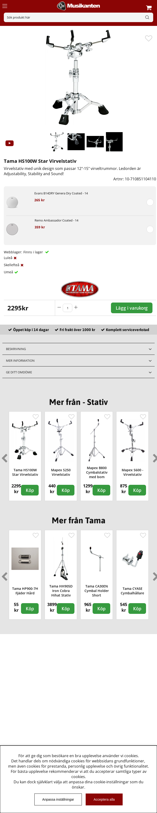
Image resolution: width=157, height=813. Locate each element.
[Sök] (78, 17)
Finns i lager (33, 252)
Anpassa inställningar (58, 799)
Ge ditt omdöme (19, 372)
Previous (3, 456)
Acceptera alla (104, 799)
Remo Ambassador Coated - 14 (56, 220)
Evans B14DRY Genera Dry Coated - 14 (61, 193)
